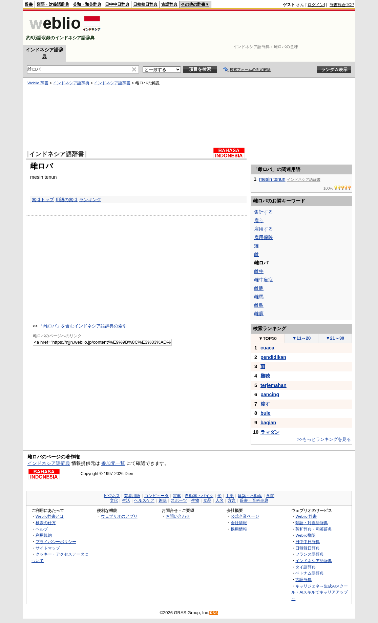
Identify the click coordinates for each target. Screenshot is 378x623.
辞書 (29, 4)
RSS (214, 613)
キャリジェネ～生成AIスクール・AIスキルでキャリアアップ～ (319, 592)
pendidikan (273, 357)
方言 (232, 500)
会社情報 (239, 522)
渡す (265, 404)
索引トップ (43, 199)
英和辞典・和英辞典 (313, 529)
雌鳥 (259, 305)
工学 (230, 496)
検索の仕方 (46, 522)
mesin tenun (43, 177)
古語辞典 (169, 4)
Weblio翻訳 (305, 535)
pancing (269, 394)
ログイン (316, 4)
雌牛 (259, 271)
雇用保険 (263, 237)
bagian (268, 422)
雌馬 (259, 296)
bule (265, 413)
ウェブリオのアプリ (119, 516)
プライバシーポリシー (56, 541)
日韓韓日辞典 (145, 4)
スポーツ (179, 500)
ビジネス (112, 496)
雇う (259, 220)
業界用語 (132, 496)
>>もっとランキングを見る (324, 439)
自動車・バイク (199, 496)
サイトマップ (48, 548)
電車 (177, 496)
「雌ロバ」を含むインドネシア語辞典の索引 (83, 325)
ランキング (90, 199)
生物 (195, 500)
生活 (126, 500)
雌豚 (259, 288)
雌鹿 (259, 313)
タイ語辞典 (305, 567)
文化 (114, 500)
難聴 (265, 376)
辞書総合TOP (342, 4)
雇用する (263, 229)
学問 (270, 496)
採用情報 (239, 529)
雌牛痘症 (263, 279)
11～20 (301, 338)
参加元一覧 (113, 463)
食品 (207, 500)
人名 (219, 500)
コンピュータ (156, 496)
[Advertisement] (231, 28)
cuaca (267, 347)
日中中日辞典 (117, 4)
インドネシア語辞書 (112, 83)
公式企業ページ (245, 516)
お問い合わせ (178, 516)
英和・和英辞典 (87, 4)
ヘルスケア (144, 500)
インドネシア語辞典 (71, 83)
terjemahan (273, 385)
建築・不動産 (250, 496)
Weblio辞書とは (50, 516)
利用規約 (44, 535)
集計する (263, 212)
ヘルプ (42, 529)
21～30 (335, 338)
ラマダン (269, 432)
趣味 (163, 500)
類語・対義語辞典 (53, 4)
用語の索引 (67, 199)
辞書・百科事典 (254, 500)
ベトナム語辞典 (309, 573)
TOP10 (267, 338)
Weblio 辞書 (37, 83)
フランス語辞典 (309, 554)
